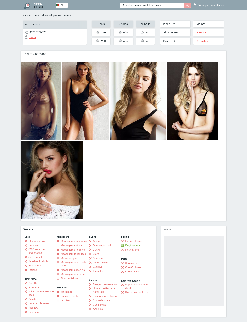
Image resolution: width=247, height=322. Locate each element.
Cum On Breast (133, 267)
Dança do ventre (70, 296)
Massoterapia (69, 258)
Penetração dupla (38, 261)
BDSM (96, 249)
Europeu (201, 32)
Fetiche (32, 269)
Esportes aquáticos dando (136, 286)
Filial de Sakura (69, 278)
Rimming (33, 312)
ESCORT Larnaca (32, 15)
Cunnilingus (99, 304)
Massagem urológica (73, 249)
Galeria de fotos (35, 54)
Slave (96, 254)
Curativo (98, 266)
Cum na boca (132, 263)
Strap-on (98, 258)
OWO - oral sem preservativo (37, 251)
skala (45, 15)
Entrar (209, 5)
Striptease (66, 291)
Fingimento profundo (105, 296)
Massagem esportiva (73, 269)
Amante (97, 241)
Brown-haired (203, 41)
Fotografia (34, 287)
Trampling (98, 271)
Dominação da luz (103, 245)
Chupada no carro (103, 300)
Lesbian (65, 300)
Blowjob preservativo (105, 284)
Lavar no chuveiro (38, 303)
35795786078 (37, 32)
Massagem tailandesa (73, 254)
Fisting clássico (134, 241)
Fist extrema (132, 249)
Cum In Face (132, 271)
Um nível (33, 245)
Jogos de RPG (101, 262)
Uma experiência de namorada (104, 290)
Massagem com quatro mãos (74, 264)
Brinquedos (35, 265)
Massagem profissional (74, 241)
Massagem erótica (71, 245)
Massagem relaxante (73, 274)
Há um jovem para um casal (41, 293)
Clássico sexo (36, 241)
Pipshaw (33, 307)
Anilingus (98, 309)
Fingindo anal (132, 245)
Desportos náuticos (136, 292)
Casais (32, 299)
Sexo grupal (35, 257)
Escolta (32, 283)
